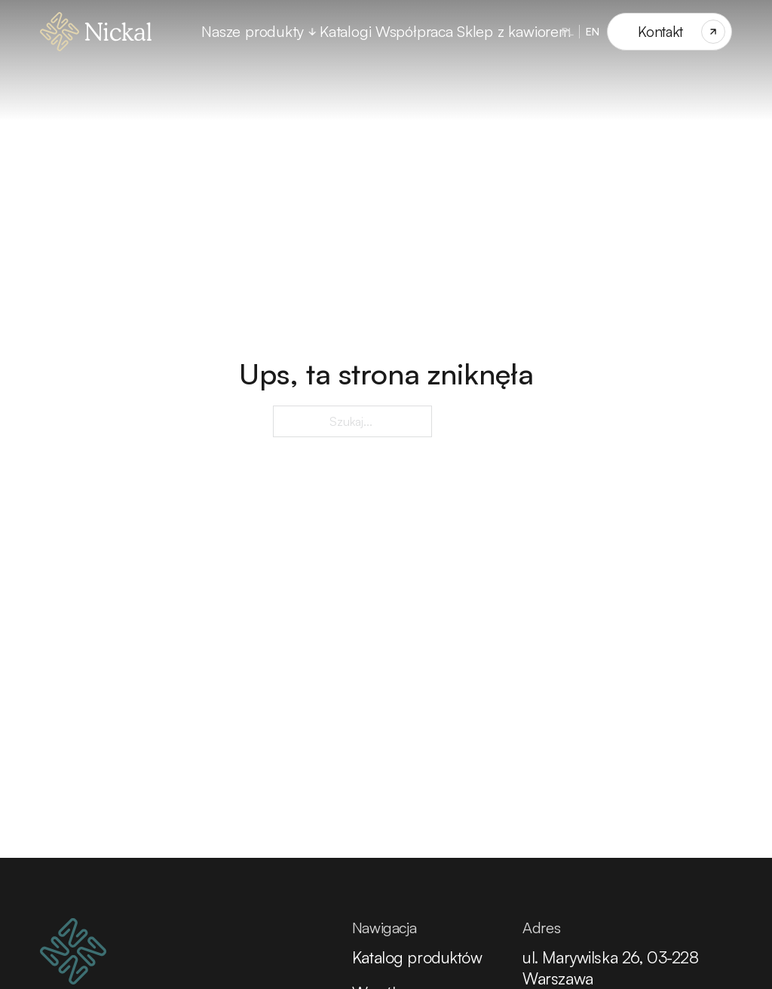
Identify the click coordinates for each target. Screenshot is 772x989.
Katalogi (345, 31)
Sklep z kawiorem (514, 31)
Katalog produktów (417, 957)
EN (592, 31)
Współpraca (414, 31)
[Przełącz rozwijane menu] (312, 31)
